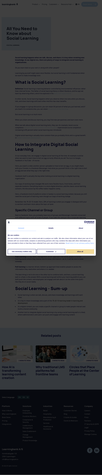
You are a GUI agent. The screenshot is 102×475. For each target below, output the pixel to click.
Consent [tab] (21, 228)
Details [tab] (51, 228)
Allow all (80, 251)
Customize (51, 251)
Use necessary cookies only (22, 251)
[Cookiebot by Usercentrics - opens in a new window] (85, 222)
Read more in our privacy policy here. (80, 243)
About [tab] (81, 228)
